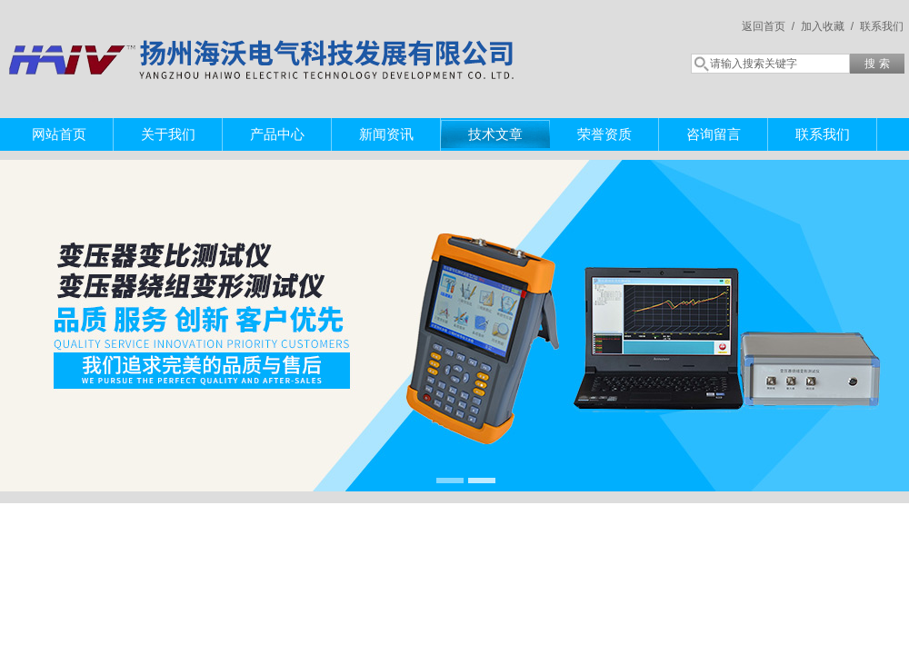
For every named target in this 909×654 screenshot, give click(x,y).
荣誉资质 (604, 134)
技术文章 (495, 134)
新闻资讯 (386, 134)
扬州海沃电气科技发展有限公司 (264, 41)
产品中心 (277, 134)
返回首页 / (768, 26)
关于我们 (168, 134)
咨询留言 (713, 134)
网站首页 (59, 134)
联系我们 (882, 26)
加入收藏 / (827, 26)
